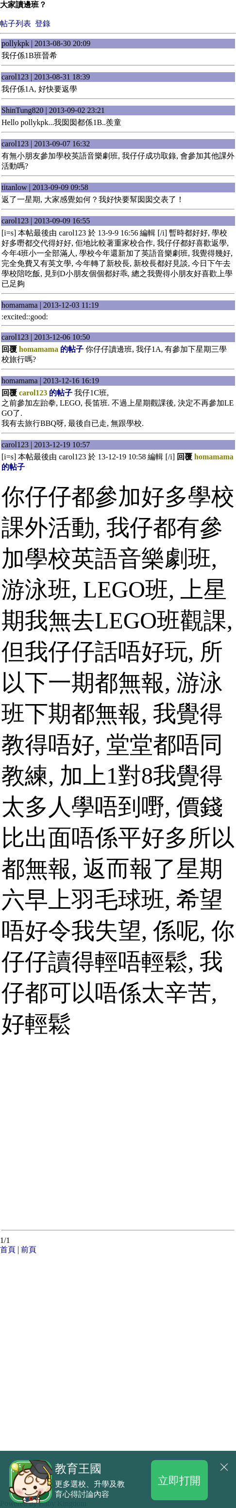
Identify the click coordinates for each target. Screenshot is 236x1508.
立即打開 (179, 1480)
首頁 (8, 1249)
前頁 (28, 1249)
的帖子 (51, 349)
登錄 (43, 23)
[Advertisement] (77, 1315)
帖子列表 (15, 23)
